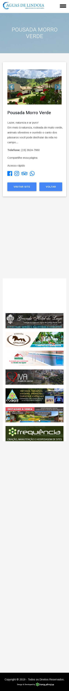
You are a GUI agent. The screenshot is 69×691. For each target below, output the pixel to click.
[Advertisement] (34, 240)
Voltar (51, 186)
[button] (11, 86)
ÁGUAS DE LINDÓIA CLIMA (34, 295)
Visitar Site (22, 186)
